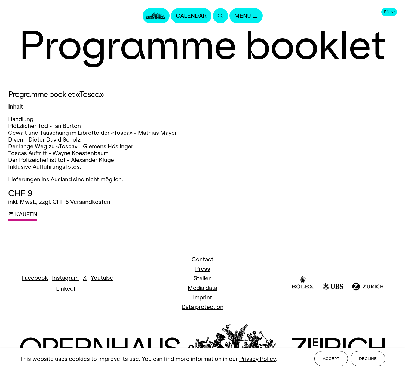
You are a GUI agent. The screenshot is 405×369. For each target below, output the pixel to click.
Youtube (102, 278)
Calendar (191, 16)
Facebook (35, 278)
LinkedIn (67, 288)
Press (202, 269)
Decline (368, 358)
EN (389, 12)
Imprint (202, 297)
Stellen (203, 278)
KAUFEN (22, 214)
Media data (202, 288)
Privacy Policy (257, 359)
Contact (202, 259)
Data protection (202, 307)
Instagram (65, 278)
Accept (331, 358)
